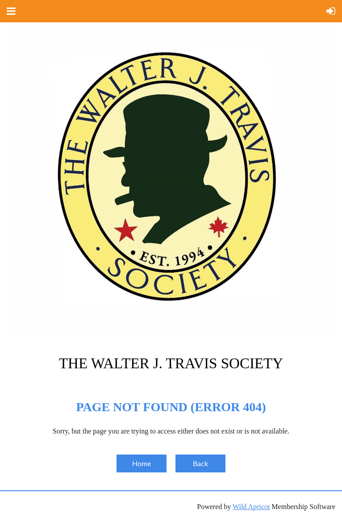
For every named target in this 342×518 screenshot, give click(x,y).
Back (200, 463)
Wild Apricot (251, 506)
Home (141, 463)
